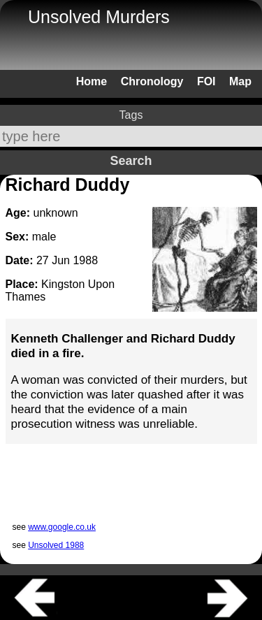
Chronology (152, 81)
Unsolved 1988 (56, 545)
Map (240, 81)
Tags (131, 115)
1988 (85, 260)
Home (91, 81)
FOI (206, 81)
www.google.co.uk (62, 527)
